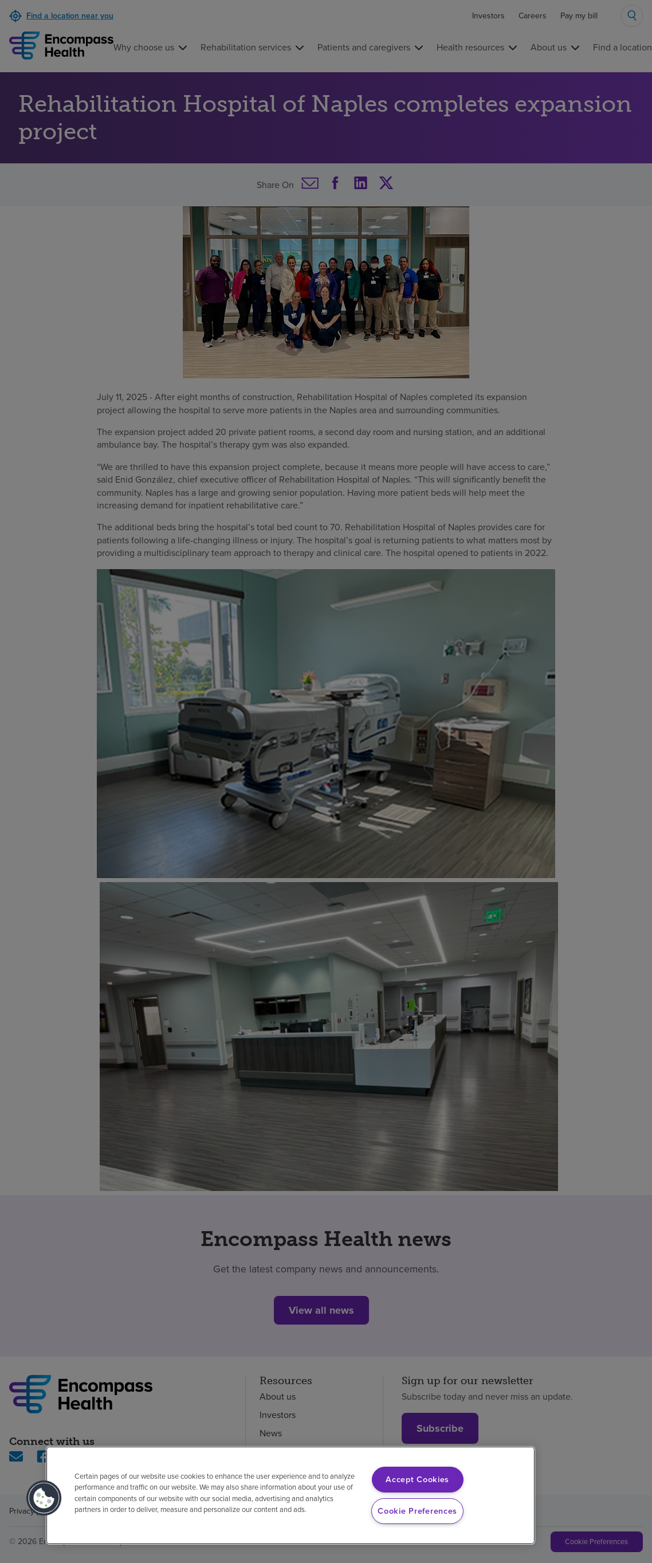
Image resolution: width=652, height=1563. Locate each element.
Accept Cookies (417, 1479)
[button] (44, 1498)
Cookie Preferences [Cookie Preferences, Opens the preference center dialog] (417, 1511)
